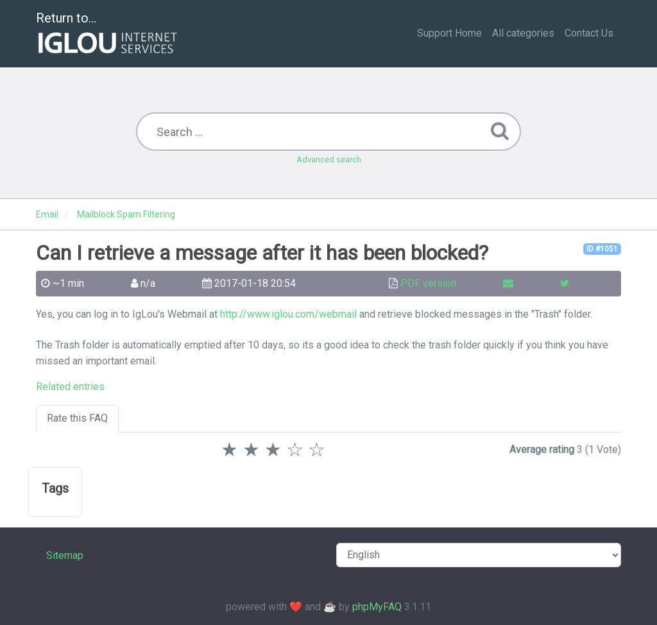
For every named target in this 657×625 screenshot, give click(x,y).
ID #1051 (602, 248)
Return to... (108, 34)
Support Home (449, 33)
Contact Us (589, 33)
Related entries (70, 387)
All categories (523, 33)
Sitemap (64, 555)
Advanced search (328, 159)
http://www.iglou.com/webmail (288, 314)
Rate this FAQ (77, 418)
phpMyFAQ (377, 607)
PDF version (428, 283)
